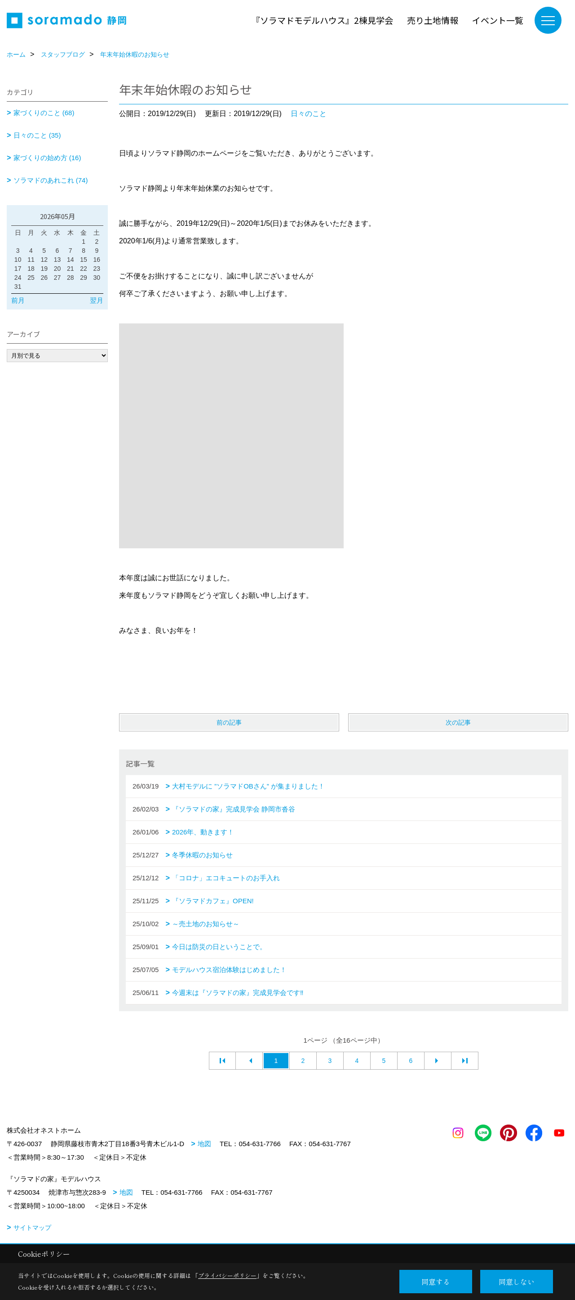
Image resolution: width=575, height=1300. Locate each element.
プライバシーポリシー (227, 1275)
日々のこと (309, 113)
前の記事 (229, 722)
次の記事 (458, 722)
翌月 (96, 300)
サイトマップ (32, 1227)
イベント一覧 (497, 20)
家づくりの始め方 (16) (47, 157)
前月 (18, 300)
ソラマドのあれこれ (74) (50, 180)
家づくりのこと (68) (44, 113)
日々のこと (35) (37, 135)
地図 (204, 1144)
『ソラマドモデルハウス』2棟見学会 (322, 20)
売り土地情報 (432, 20)
